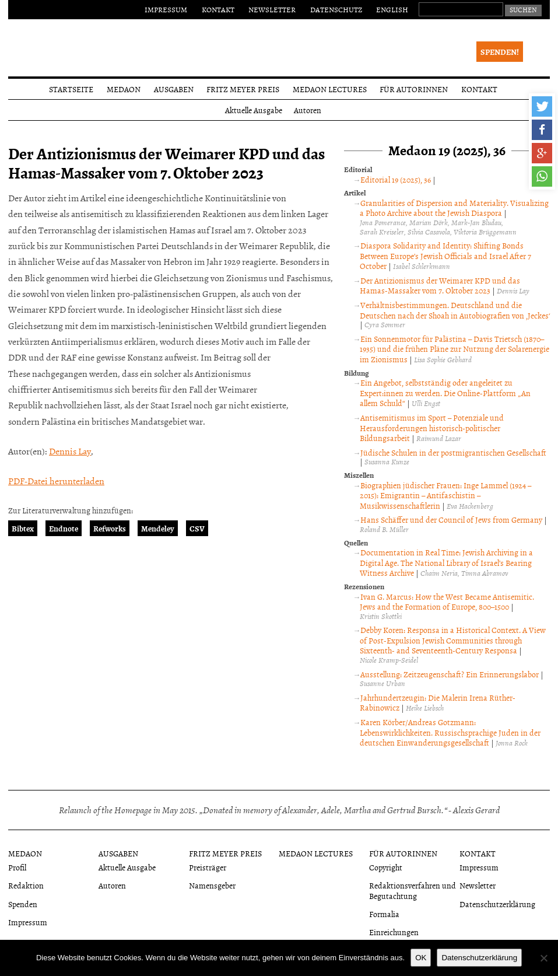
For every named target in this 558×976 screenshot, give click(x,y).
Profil (17, 867)
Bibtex (23, 528)
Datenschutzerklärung (497, 904)
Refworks (109, 528)
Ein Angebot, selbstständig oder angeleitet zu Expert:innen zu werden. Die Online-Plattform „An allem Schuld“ (445, 392)
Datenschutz (336, 9)
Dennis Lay (70, 451)
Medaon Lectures (330, 89)
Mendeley (157, 528)
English (392, 9)
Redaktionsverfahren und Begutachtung (412, 890)
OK (420, 957)
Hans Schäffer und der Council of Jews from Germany (451, 519)
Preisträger (207, 867)
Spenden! (499, 52)
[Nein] (543, 958)
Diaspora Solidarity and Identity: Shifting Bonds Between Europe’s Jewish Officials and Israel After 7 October (445, 255)
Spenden (22, 904)
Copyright (385, 867)
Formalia (384, 914)
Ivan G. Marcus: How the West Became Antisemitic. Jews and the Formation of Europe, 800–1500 (447, 601)
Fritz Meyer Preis (242, 89)
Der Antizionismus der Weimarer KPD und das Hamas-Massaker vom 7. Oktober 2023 (440, 285)
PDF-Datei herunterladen (56, 481)
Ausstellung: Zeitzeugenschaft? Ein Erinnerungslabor (449, 674)
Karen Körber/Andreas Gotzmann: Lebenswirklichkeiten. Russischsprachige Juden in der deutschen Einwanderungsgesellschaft (450, 732)
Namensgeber (212, 885)
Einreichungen (394, 932)
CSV (197, 528)
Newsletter (272, 9)
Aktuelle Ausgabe (253, 110)
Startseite (71, 89)
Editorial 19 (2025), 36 (395, 179)
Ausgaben (174, 89)
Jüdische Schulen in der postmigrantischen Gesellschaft (453, 452)
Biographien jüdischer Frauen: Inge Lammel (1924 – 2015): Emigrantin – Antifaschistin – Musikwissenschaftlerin (445, 495)
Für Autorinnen (414, 89)
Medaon (124, 89)
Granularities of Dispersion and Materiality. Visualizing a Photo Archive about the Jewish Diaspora (454, 208)
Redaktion (26, 885)
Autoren (307, 110)
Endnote (63, 528)
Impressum (166, 9)
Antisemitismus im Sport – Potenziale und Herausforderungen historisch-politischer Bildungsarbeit (432, 427)
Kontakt (218, 9)
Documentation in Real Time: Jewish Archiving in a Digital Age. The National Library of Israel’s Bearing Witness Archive (446, 562)
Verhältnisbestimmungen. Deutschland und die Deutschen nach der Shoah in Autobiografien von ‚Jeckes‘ (455, 310)
